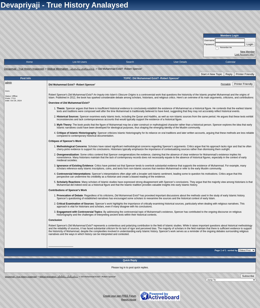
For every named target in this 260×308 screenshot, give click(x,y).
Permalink (226, 84)
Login (249, 44)
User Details (180, 62)
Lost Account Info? (245, 54)
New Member (247, 51)
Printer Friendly (245, 74)
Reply (229, 74)
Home (29, 62)
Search (130, 62)
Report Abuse (128, 299)
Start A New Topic (211, 74)
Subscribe (248, 276)
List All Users (80, 62)
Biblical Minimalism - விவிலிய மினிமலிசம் (70, 68)
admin (8, 82)
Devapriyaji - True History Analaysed (24, 68)
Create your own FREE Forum (119, 296)
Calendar (231, 62)
